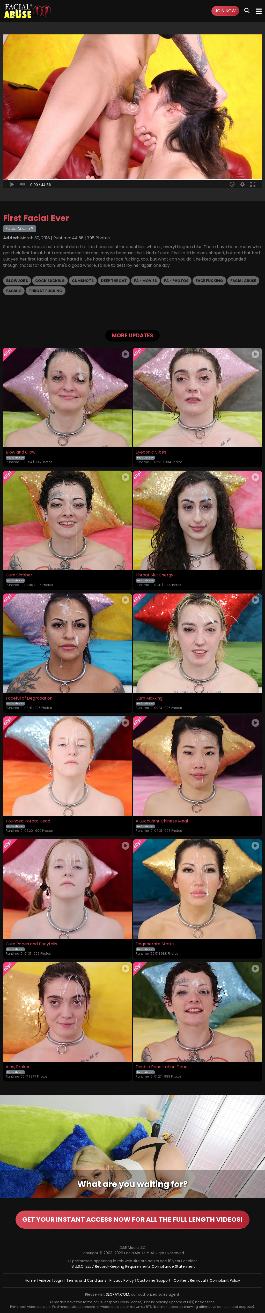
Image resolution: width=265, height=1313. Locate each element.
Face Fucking (209, 280)
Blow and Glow (20, 452)
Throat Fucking (45, 290)
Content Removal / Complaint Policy (207, 1280)
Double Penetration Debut (162, 1067)
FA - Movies (145, 280)
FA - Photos (176, 280)
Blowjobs (17, 280)
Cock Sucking (50, 280)
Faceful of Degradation (29, 698)
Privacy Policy (121, 1280)
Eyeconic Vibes (151, 452)
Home (30, 1280)
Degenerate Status (155, 944)
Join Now (225, 11)
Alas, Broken (18, 1067)
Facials (13, 290)
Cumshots (83, 280)
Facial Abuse (243, 280)
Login (58, 1280)
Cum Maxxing (149, 698)
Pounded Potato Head (28, 821)
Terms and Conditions (86, 1280)
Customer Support (154, 1280)
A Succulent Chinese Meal (162, 821)
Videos (45, 1280)
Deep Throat (114, 280)
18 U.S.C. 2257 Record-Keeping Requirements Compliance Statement (132, 1266)
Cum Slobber (19, 575)
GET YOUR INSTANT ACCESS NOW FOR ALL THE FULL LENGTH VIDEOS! (132, 1219)
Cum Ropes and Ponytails (31, 944)
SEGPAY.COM (117, 1294)
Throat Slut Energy (154, 575)
